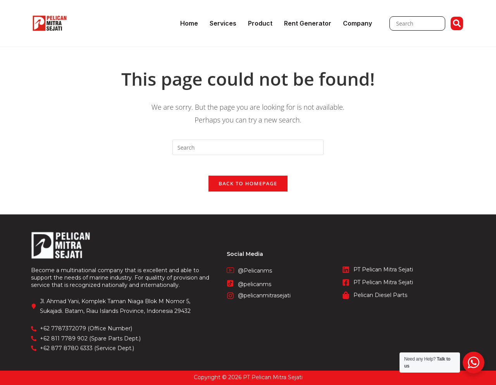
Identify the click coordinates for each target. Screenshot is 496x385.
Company (357, 23)
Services (223, 23)
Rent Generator (307, 23)
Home (189, 23)
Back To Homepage (248, 186)
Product (260, 23)
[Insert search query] (248, 147)
